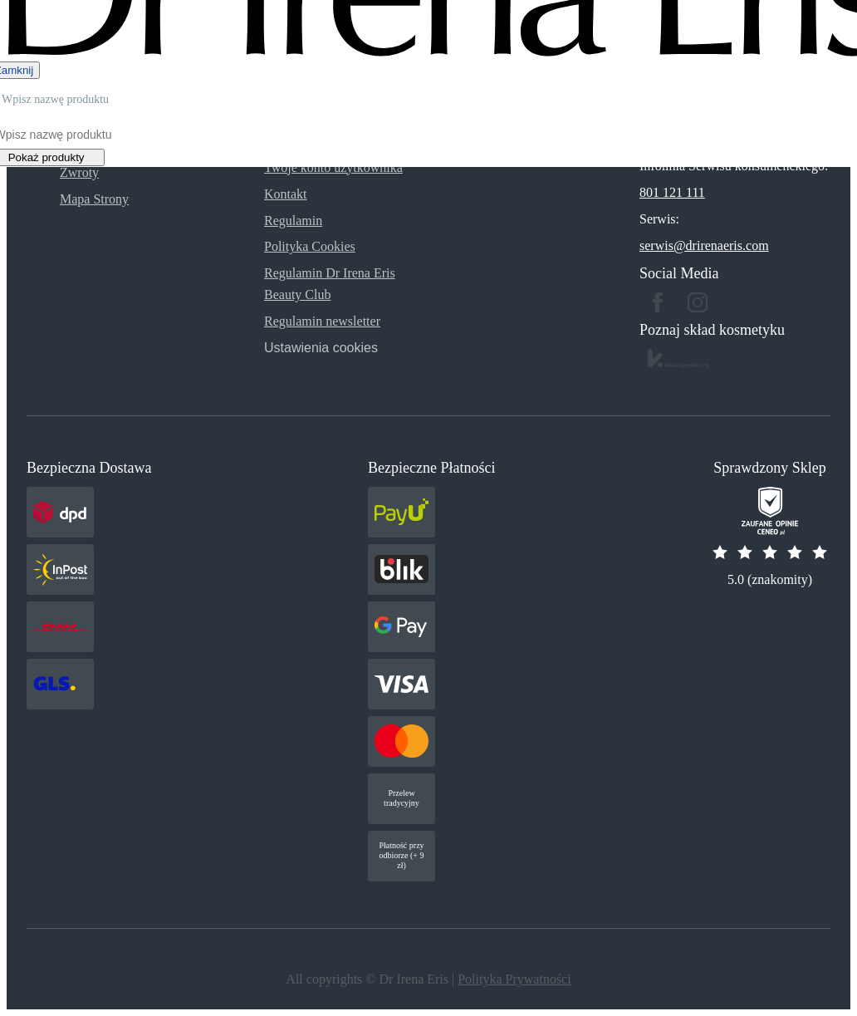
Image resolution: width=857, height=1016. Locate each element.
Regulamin (293, 221)
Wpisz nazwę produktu (55, 99)
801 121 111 (672, 192)
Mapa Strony (94, 199)
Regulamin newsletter (322, 321)
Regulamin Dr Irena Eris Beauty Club (329, 284)
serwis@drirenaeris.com (704, 245)
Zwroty (79, 172)
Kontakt (285, 194)
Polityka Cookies (309, 246)
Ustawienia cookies (321, 348)
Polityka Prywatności (514, 979)
